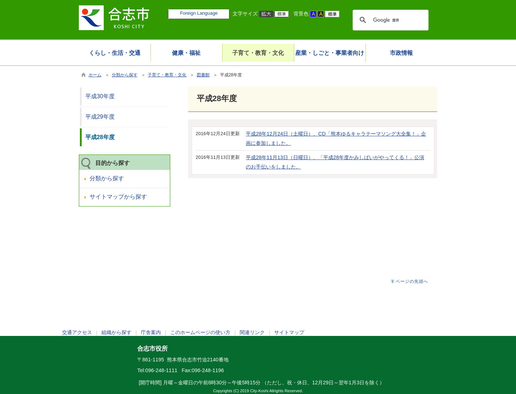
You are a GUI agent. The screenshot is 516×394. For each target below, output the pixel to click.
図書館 (203, 74)
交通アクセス (77, 332)
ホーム (95, 74)
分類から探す (125, 74)
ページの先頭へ (412, 281)
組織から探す (116, 332)
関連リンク (252, 332)
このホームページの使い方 (200, 332)
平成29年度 (100, 117)
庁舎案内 (151, 332)
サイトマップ (289, 332)
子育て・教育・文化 (167, 74)
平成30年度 (100, 96)
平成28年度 (100, 137)
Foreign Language (199, 13)
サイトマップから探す (118, 197)
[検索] (389, 20)
